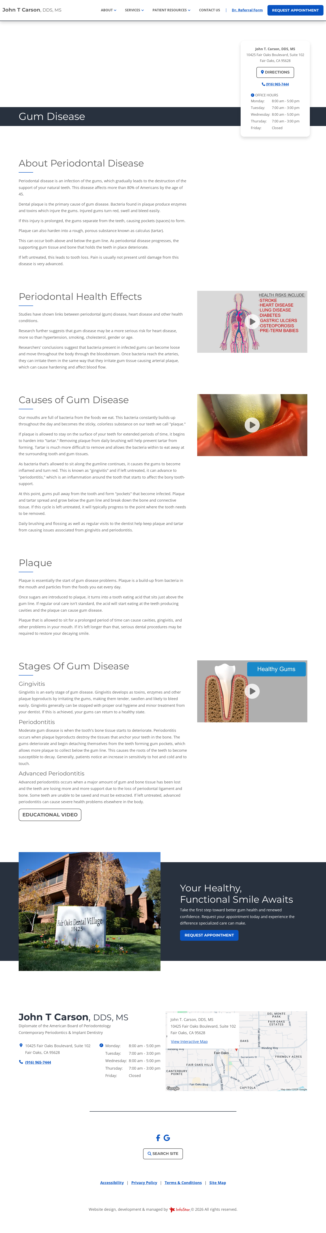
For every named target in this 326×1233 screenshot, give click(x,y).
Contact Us (209, 10)
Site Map (217, 1182)
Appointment (295, 10)
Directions (275, 72)
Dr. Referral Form (247, 10)
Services (133, 10)
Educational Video (50, 815)
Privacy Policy (144, 1182)
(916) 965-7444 (277, 84)
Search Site (163, 1153)
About (107, 10)
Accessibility (112, 1182)
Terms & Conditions (183, 1182)
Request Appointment (209, 935)
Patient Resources (170, 10)
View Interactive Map (189, 1041)
